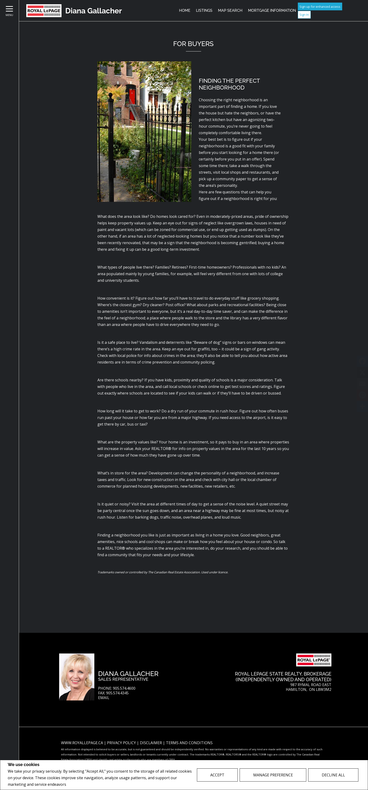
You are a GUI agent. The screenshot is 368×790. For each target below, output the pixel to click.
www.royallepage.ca (82, 742)
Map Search (230, 10)
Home (184, 10)
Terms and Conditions (189, 742)
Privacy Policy (79, 784)
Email (103, 697)
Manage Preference (273, 775)
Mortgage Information (272, 10)
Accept (217, 775)
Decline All (333, 775)
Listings (204, 10)
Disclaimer (151, 742)
